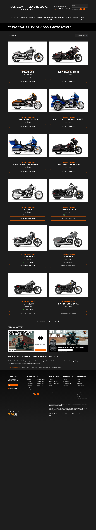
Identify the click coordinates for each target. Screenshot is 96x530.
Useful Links (81, 376)
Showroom (51, 379)
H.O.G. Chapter (80, 385)
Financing (32, 17)
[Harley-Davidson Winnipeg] (28, 7)
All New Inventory (67, 381)
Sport (50, 385)
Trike (50, 387)
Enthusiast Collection (54, 391)
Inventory (24, 17)
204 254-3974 (62, 8)
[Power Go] (22, 414)
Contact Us (79, 379)
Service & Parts (80, 394)
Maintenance (80, 396)
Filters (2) (12, 36)
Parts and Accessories (82, 398)
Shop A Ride (17, 411)
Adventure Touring (53, 381)
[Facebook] (81, 9)
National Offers (80, 391)
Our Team (79, 383)
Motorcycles (15, 17)
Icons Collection (52, 389)
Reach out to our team (14, 367)
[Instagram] (84, 9)
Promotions (41, 17)
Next (57, 321)
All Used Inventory (67, 383)
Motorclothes (59, 17)
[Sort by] (81, 35)
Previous (40, 321)
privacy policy (78, 413)
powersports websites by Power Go (29, 409)
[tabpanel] (36, 385)
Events (68, 17)
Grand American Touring (54, 383)
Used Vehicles (68, 376)
